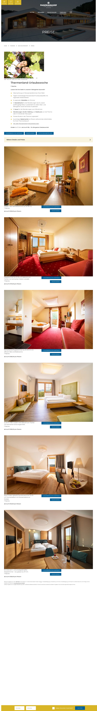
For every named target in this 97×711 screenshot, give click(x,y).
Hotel (32, 12)
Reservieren (30, 133)
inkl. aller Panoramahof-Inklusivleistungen (26, 123)
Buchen (4, 2)
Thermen (63, 12)
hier (41, 581)
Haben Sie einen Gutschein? (64, 708)
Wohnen (41, 12)
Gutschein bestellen (45, 133)
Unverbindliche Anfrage (14, 133)
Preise (32, 45)
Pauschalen (51, 12)
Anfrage (11, 2)
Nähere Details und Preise (16, 139)
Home (5, 45)
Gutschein (17, 2)
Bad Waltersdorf (23, 45)
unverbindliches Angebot (19, 583)
